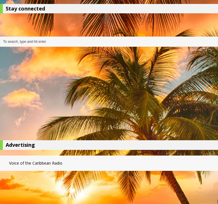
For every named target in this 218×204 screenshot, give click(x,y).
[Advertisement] (109, 95)
